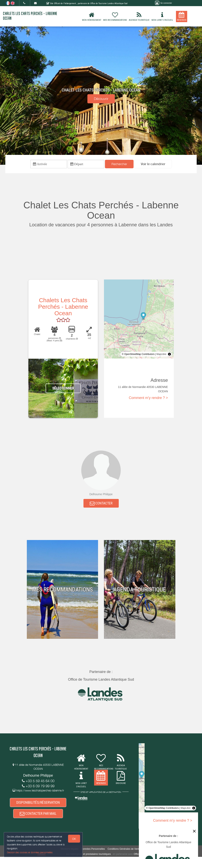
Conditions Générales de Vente (124, 851)
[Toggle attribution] (169, 354)
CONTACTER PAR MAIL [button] (38, 815)
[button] (153, 164)
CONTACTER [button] (101, 504)
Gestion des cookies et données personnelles (30, 852)
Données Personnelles (93, 851)
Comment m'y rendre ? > (148, 398)
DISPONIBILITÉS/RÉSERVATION (38, 804)
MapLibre (161, 354)
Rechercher (119, 164)
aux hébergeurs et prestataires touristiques (88, 856)
